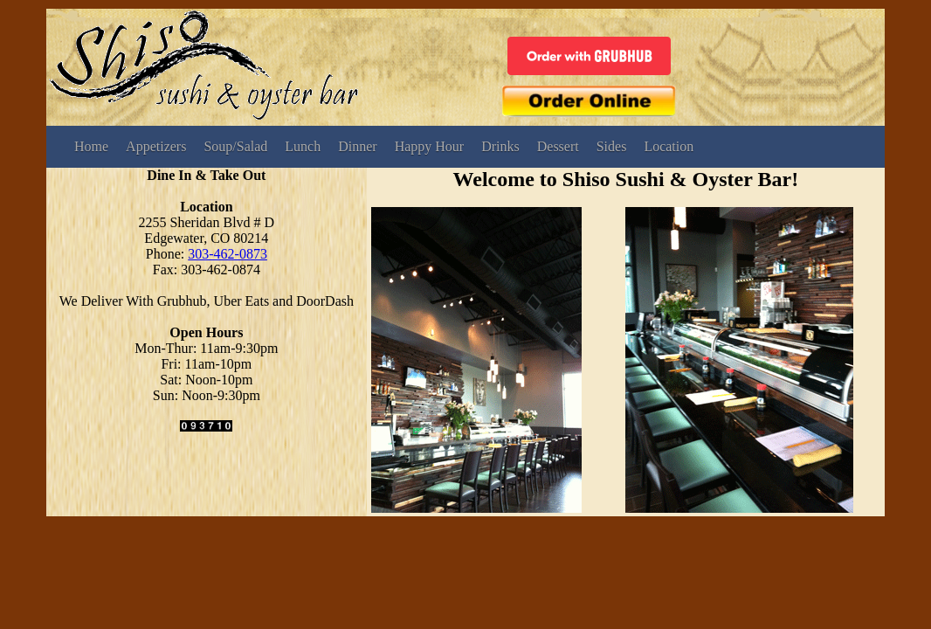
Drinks (500, 146)
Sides (612, 146)
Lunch (303, 146)
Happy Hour (430, 146)
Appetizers (156, 146)
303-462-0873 (227, 253)
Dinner (357, 146)
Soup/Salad (235, 146)
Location (668, 146)
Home (91, 146)
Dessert (558, 146)
